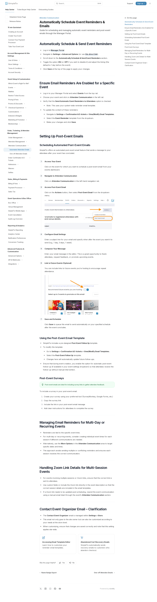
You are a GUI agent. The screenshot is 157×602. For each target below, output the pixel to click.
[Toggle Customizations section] (17, 112)
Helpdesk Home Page (15, 17)
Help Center (9, 10)
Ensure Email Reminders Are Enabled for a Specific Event (139, 29)
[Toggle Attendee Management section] (17, 142)
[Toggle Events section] (17, 88)
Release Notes (13, 21)
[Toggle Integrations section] (17, 264)
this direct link (91, 54)
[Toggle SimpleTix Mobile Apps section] (17, 211)
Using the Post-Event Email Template (138, 43)
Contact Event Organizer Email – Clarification (136, 64)
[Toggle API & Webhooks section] (17, 260)
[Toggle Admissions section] (17, 164)
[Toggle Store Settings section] (17, 64)
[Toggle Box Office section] (17, 203)
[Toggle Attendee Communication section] (17, 146)
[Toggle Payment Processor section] (17, 188)
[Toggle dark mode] (150, 3)
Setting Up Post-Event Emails (135, 34)
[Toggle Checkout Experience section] (17, 108)
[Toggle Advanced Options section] (17, 256)
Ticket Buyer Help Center (26, 10)
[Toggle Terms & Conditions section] (17, 68)
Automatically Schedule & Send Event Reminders (139, 23)
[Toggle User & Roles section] (17, 60)
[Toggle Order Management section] (17, 138)
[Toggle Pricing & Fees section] (17, 100)
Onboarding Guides (46, 10)
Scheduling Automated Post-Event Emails (137, 39)
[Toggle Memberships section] (17, 124)
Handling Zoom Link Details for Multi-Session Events (138, 58)
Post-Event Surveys (132, 47)
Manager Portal (57, 50)
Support (130, 3)
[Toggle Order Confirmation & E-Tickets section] (17, 159)
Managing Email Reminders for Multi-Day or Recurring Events (138, 52)
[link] (58, 544)
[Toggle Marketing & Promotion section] (17, 120)
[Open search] (78, 3)
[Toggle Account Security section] (17, 72)
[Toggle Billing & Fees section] (17, 184)
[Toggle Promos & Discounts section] (17, 104)
